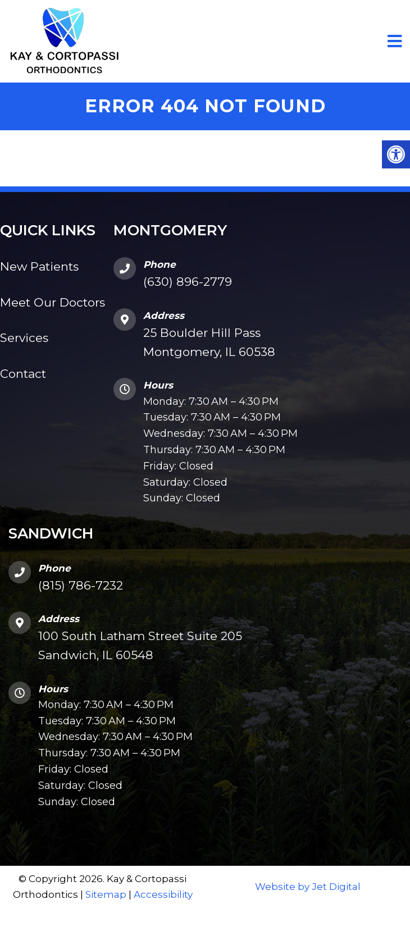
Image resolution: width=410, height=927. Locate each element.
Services (24, 338)
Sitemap (105, 894)
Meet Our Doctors (52, 302)
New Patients (39, 266)
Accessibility (163, 894)
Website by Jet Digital (308, 886)
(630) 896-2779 (187, 282)
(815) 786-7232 (80, 585)
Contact (23, 374)
